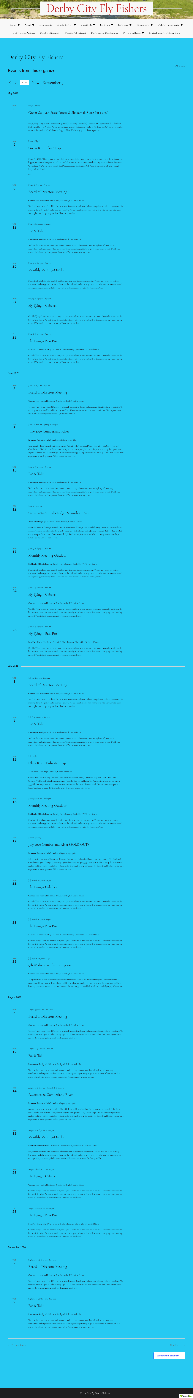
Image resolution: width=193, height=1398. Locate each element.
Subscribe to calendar (168, 1355)
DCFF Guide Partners (24, 32)
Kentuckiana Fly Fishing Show (164, 32)
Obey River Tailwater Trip (47, 763)
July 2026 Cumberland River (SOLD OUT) (58, 844)
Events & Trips (65, 24)
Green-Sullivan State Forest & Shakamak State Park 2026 (68, 112)
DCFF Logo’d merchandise (104, 32)
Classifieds (86, 24)
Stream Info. (143, 24)
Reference (123, 24)
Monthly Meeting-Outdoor (47, 270)
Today (24, 82)
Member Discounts (50, 32)
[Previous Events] (9, 82)
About (28, 24)
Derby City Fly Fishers (96, 8)
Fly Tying (105, 24)
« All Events (179, 65)
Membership (46, 24)
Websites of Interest (75, 32)
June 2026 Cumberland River (48, 431)
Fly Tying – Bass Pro (42, 341)
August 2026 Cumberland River (50, 1094)
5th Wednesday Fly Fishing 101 (49, 965)
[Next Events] (15, 82)
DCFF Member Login (168, 24)
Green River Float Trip (44, 148)
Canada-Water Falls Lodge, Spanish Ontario (59, 513)
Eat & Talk (36, 231)
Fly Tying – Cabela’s (42, 305)
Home (13, 24)
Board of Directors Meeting (47, 192)
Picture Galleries (132, 32)
